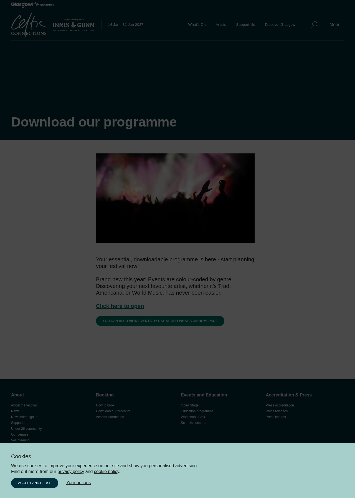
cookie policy (106, 471)
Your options (78, 482)
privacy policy (70, 471)
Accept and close (34, 483)
